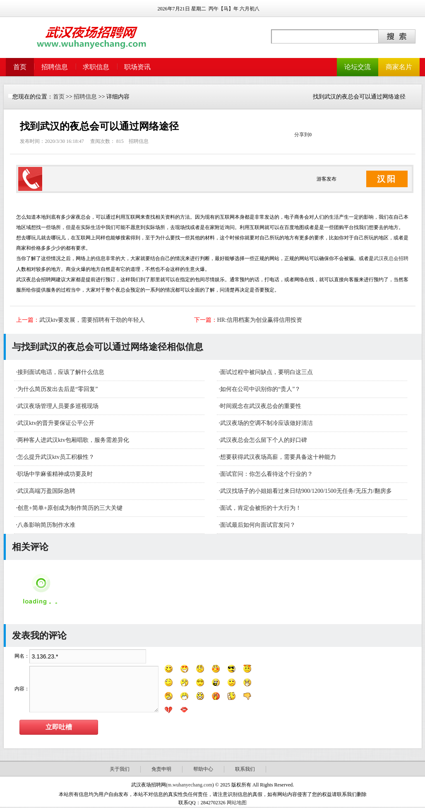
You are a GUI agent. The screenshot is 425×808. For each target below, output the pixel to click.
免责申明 (161, 769)
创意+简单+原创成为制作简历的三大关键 (69, 508)
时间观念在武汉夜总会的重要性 (260, 406)
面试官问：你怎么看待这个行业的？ (266, 474)
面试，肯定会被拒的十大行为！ (260, 508)
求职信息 (96, 66)
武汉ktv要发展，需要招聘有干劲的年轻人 (92, 320)
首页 (19, 66)
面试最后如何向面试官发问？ (257, 525)
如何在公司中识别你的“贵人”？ (260, 389)
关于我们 (120, 769)
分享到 (301, 134)
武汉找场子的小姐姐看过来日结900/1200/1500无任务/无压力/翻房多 (306, 491)
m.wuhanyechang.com (190, 785)
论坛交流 (357, 66)
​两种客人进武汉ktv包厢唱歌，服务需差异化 (73, 440)
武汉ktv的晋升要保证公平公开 (55, 423)
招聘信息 (54, 66)
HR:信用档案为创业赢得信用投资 (259, 320)
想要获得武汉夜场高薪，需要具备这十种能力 (278, 457)
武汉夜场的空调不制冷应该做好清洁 (266, 423)
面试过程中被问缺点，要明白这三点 (266, 372)
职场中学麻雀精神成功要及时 (55, 474)
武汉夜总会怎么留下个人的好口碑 (263, 440)
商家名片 (399, 66)
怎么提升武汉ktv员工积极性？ (55, 457)
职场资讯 (137, 66)
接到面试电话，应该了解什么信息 (60, 372)
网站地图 (237, 803)
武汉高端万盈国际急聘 (46, 491)
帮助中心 (203, 769)
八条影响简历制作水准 (46, 525)
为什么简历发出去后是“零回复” (57, 389)
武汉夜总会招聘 (391, 258)
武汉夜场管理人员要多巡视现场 (57, 406)
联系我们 (245, 769)
